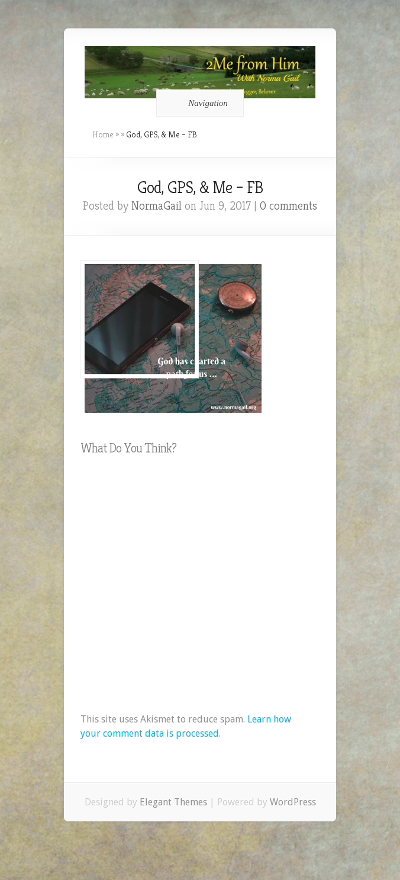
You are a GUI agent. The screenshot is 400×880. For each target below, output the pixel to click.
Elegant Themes (173, 802)
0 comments (288, 205)
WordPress (293, 802)
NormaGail (156, 205)
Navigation (198, 103)
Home (103, 134)
